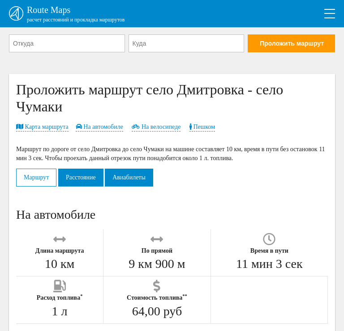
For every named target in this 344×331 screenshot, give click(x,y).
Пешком (202, 126)
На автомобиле (99, 126)
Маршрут (36, 177)
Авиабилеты (129, 177)
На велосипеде (156, 126)
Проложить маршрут (292, 43)
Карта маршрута (42, 126)
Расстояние (81, 177)
